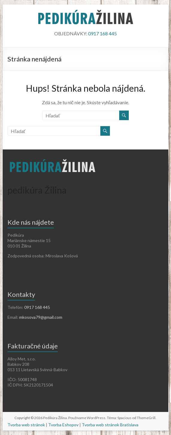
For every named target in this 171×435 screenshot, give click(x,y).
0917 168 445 (102, 33)
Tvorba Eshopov (63, 424)
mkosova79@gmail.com (40, 317)
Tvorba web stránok (26, 424)
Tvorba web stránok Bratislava (110, 424)
